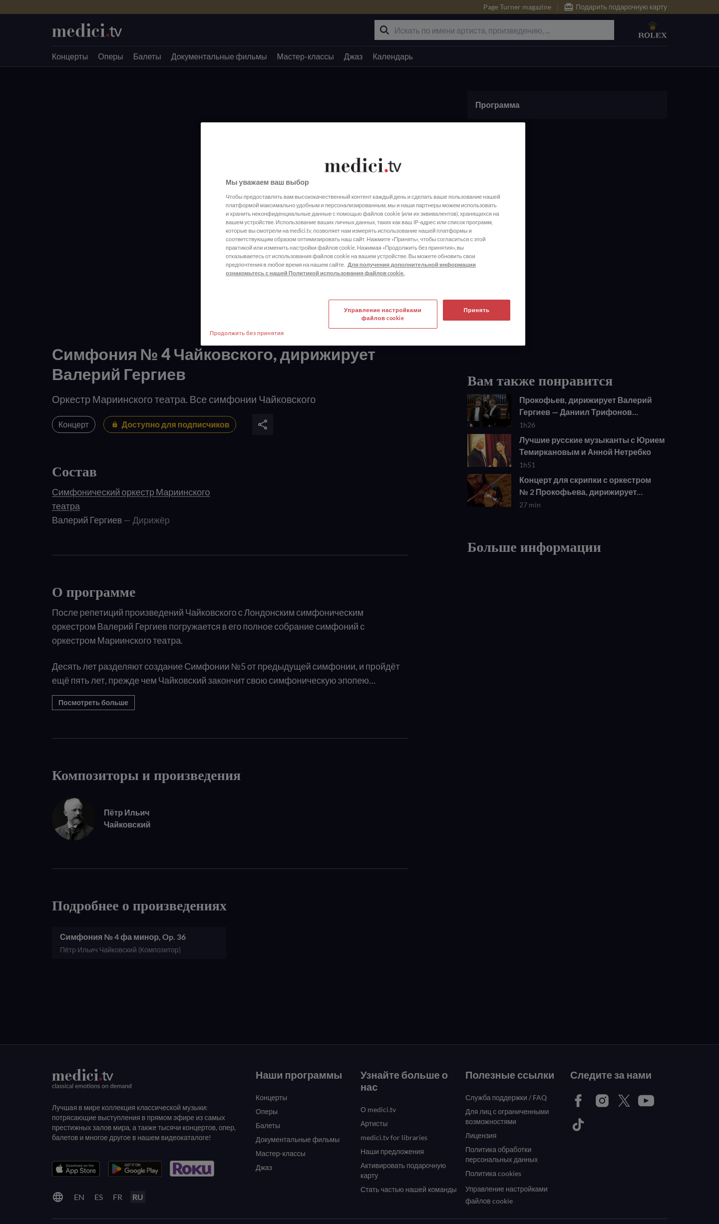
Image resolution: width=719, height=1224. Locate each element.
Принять (476, 310)
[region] (363, 234)
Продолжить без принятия (247, 333)
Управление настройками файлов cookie (382, 314)
